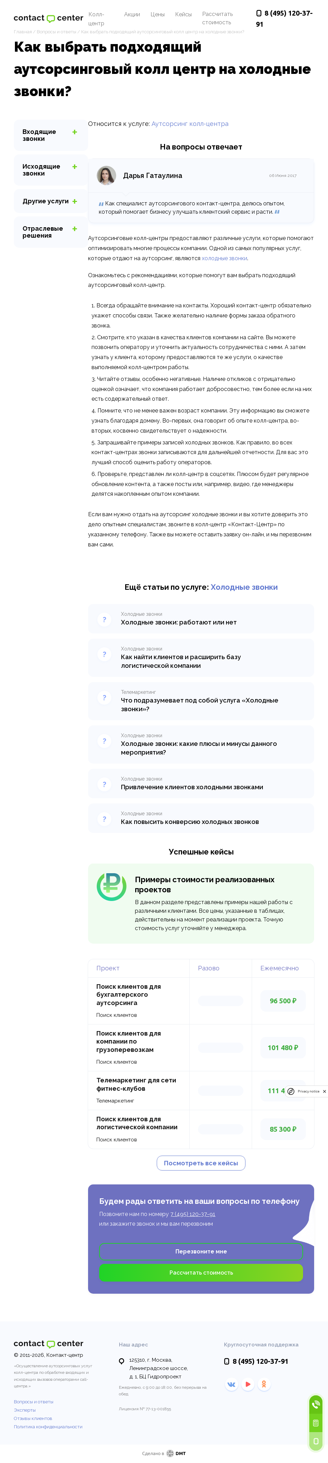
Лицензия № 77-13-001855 (145, 1408)
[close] (324, 1091)
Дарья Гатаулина (152, 175)
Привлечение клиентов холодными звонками (192, 787)
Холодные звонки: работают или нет (179, 622)
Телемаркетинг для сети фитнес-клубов (136, 1084)
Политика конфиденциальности (48, 1426)
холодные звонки (224, 258)
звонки (39, 135)
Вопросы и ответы (33, 1401)
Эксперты (25, 1410)
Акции (132, 14)
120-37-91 (260, 1361)
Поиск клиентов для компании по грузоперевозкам (128, 1041)
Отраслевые (43, 232)
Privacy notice (308, 1091)
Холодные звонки (244, 587)
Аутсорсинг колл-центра (190, 123)
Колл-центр (96, 19)
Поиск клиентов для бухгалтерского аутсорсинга (128, 994)
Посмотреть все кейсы (201, 1163)
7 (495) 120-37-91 (192, 1214)
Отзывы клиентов (33, 1418)
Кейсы (183, 14)
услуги (46, 201)
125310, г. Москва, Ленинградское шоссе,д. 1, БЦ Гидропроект (158, 1368)
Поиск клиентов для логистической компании (137, 1123)
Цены (157, 14)
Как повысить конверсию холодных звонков (190, 821)
